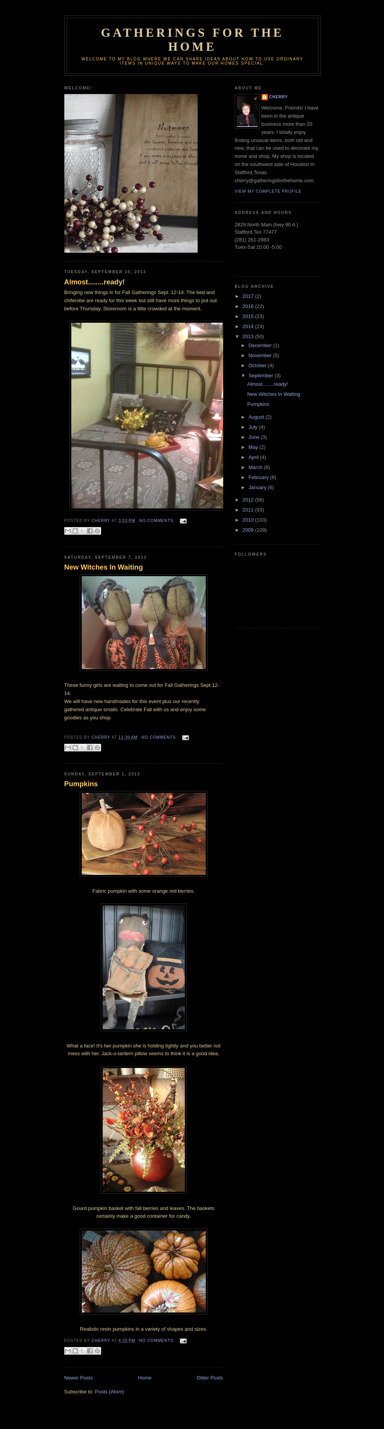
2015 (249, 316)
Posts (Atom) (109, 1392)
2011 (249, 510)
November (260, 355)
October (258, 365)
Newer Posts (78, 1378)
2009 (249, 530)
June (254, 437)
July (253, 427)
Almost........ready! (94, 282)
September (261, 375)
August (256, 417)
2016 (249, 306)
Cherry (278, 97)
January (258, 487)
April (254, 457)
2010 (249, 520)
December (260, 345)
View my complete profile (268, 191)
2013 (249, 336)
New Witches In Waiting (103, 567)
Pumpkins (81, 784)
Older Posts (210, 1378)
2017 (249, 296)
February (259, 477)
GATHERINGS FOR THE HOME (192, 39)
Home (145, 1378)
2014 (249, 326)
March (256, 467)
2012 (249, 500)
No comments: (157, 521)
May (253, 447)
